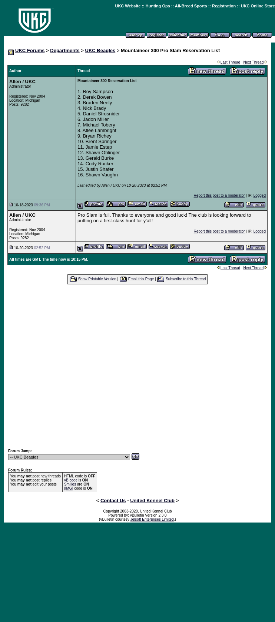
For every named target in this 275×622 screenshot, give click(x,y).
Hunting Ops (158, 6)
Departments (64, 50)
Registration (224, 6)
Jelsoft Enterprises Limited (152, 519)
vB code (70, 480)
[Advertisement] (69, 366)
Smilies (70, 484)
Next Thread (253, 62)
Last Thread (230, 62)
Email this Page (141, 279)
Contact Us (113, 500)
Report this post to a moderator (219, 195)
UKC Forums (29, 50)
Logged (260, 195)
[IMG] (68, 488)
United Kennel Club (152, 500)
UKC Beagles (100, 50)
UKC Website (127, 6)
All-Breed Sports (191, 6)
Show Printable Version (97, 279)
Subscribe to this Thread (186, 279)
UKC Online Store (258, 6)
